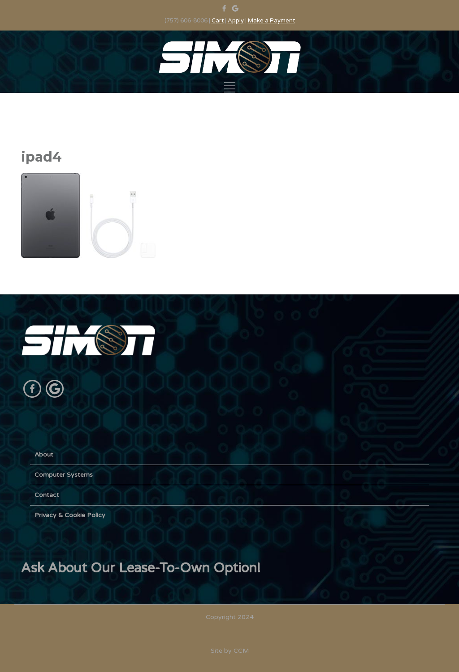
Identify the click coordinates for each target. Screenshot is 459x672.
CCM (241, 650)
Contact (47, 495)
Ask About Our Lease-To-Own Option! (140, 568)
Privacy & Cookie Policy (70, 515)
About (44, 454)
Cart (218, 20)
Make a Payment (271, 20)
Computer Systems (64, 475)
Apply (236, 20)
